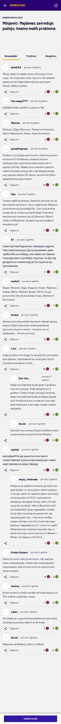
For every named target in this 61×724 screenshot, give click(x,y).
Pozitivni (31, 55)
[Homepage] (56, 5)
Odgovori (14, 91)
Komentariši (30, 718)
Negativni (50, 55)
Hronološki (11, 55)
